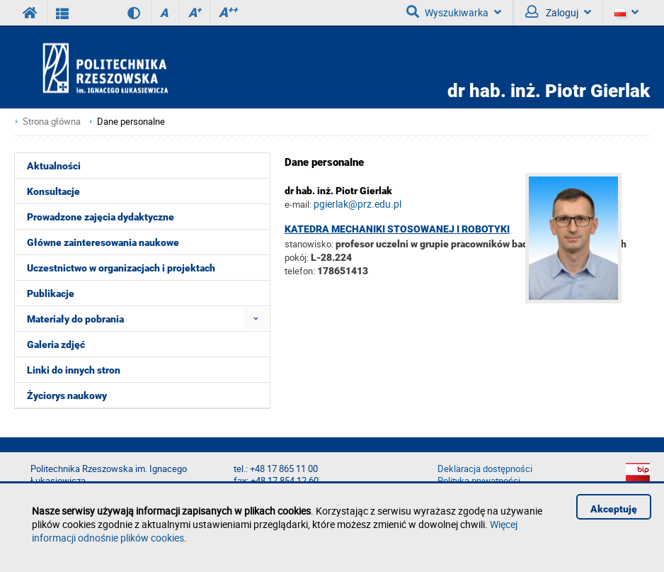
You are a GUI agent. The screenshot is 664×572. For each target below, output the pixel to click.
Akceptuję (613, 509)
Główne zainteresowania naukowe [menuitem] (103, 242)
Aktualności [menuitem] (54, 166)
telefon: (300, 270)
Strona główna (52, 122)
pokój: (298, 257)
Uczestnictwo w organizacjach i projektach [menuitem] (121, 268)
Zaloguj (558, 12)
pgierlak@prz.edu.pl (357, 204)
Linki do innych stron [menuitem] (73, 370)
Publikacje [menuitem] (50, 293)
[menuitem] (256, 319)
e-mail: (298, 204)
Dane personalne (131, 122)
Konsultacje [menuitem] (53, 191)
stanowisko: (309, 243)
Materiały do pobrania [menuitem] (75, 319)
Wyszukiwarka (453, 12)
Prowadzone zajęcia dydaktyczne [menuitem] (100, 217)
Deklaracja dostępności (484, 469)
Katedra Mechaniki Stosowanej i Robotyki (397, 229)
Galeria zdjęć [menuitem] (56, 344)
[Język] (626, 13)
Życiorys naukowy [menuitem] (67, 395)
